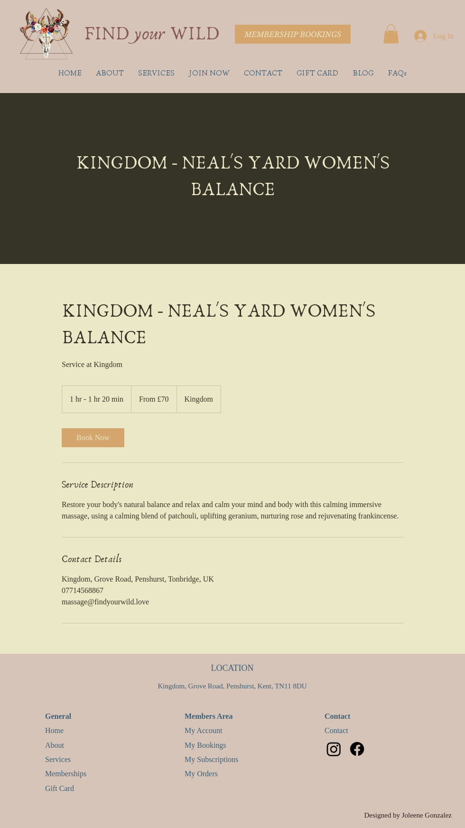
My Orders (201, 774)
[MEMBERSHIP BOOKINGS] (293, 34)
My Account (204, 730)
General (60, 716)
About (54, 745)
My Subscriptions (211, 759)
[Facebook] (357, 749)
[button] (391, 34)
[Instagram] (334, 749)
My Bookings (205, 745)
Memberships (65, 774)
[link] (93, 437)
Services (58, 759)
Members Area (208, 716)
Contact (337, 716)
